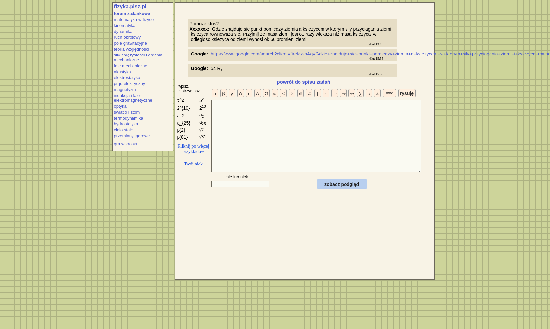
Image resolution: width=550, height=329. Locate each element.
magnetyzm (125, 89)
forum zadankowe (132, 13)
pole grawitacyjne (130, 43)
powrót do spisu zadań (304, 82)
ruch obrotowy (127, 37)
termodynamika (128, 118)
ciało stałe (123, 129)
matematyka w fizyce (134, 19)
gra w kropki (125, 144)
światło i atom (127, 112)
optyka (120, 106)
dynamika (123, 31)
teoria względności (131, 49)
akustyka (122, 71)
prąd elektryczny (129, 83)
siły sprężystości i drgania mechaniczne (138, 57)
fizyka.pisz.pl (130, 6)
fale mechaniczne (130, 65)
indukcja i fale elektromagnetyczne (133, 98)
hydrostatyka (126, 123)
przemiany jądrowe (132, 135)
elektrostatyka (127, 77)
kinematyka (125, 25)
